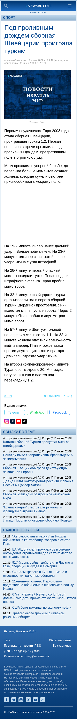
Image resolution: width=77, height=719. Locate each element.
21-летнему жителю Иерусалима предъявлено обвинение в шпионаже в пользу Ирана (38, 585)
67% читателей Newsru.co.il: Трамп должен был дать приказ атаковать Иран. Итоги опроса (39, 598)
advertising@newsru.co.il (33, 656)
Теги (7, 640)
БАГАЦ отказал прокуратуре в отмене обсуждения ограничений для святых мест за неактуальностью (37, 553)
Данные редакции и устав (22, 651)
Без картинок (62, 645)
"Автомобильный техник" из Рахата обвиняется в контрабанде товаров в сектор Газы (36, 540)
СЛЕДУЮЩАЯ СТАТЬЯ (57, 396)
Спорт (9, 17)
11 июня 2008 (62, 438)
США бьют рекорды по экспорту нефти (41, 607)
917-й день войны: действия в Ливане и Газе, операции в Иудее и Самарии (38, 564)
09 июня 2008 (62, 490)
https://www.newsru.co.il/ (22, 438)
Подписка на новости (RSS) (22, 645)
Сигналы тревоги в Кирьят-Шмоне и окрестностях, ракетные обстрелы (35, 573)
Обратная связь (60, 640)
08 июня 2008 (62, 516)
